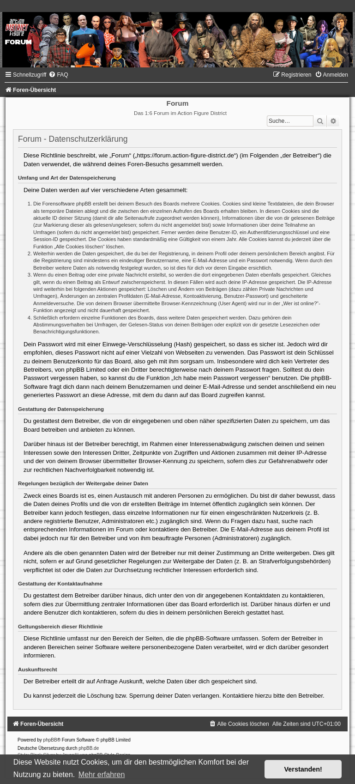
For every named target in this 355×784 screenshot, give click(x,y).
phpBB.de (88, 748)
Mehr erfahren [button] (101, 774)
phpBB (50, 739)
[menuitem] (58, 75)
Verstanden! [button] (303, 769)
